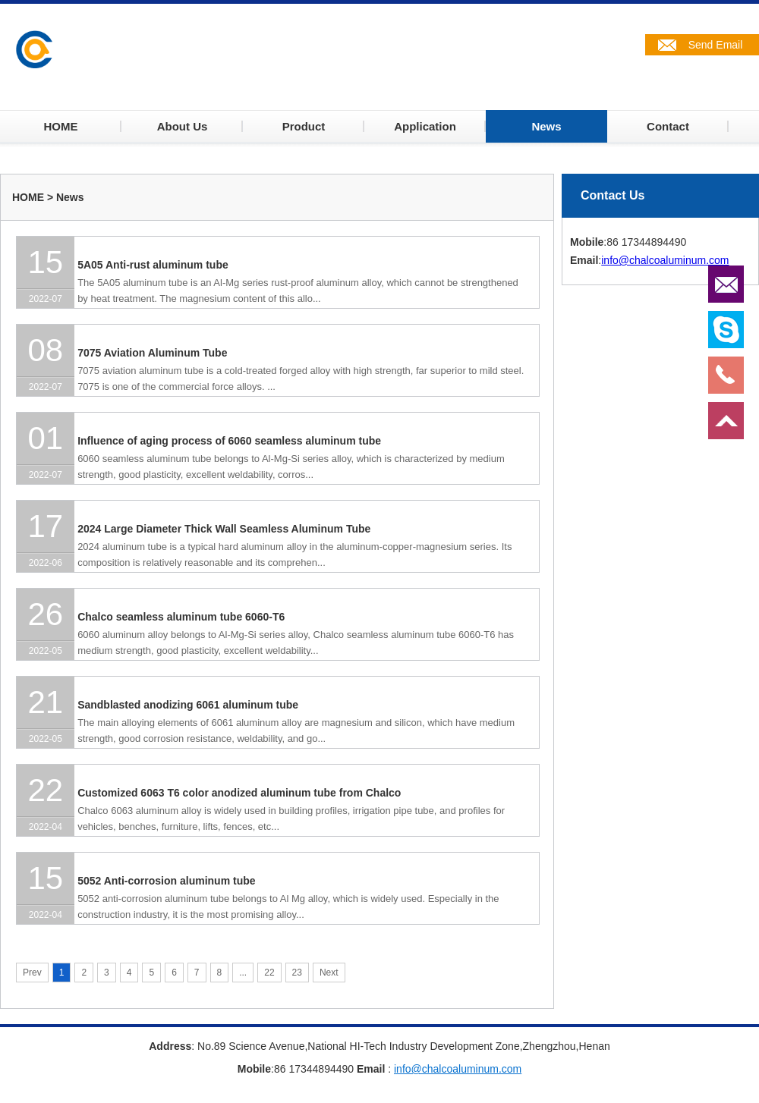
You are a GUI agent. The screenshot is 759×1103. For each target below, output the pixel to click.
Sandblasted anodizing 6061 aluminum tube (187, 705)
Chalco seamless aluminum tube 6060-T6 (181, 617)
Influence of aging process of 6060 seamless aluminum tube (229, 441)
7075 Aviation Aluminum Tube (152, 353)
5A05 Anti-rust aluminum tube (152, 265)
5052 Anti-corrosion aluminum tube (166, 881)
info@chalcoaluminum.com (665, 260)
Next (329, 972)
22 (269, 972)
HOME (28, 197)
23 (297, 972)
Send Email (715, 45)
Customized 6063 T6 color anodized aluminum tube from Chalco (239, 793)
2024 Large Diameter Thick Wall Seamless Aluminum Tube (223, 529)
